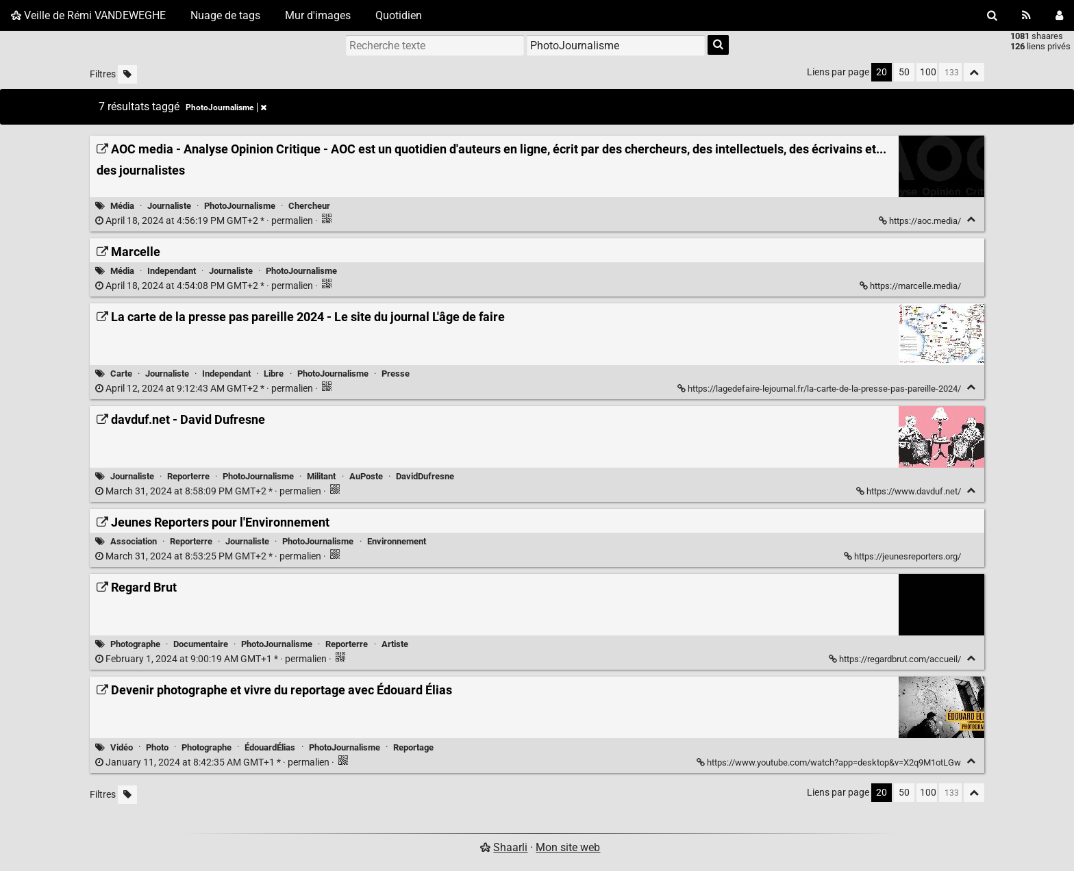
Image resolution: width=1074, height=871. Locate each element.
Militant (321, 476)
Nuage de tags (225, 15)
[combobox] (616, 45)
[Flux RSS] (1026, 15)
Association (133, 541)
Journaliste (169, 206)
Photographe (135, 644)
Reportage (413, 747)
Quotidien (398, 15)
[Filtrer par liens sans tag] (127, 74)
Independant (171, 271)
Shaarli (510, 847)
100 (928, 72)
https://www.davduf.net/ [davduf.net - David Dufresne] (909, 491)
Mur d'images (318, 15)
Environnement (396, 541)
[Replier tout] (974, 72)
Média (122, 206)
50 (904, 72)
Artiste (395, 644)
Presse (396, 373)
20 (881, 72)
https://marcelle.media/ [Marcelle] (911, 286)
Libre (274, 373)
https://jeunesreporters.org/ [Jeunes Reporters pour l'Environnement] (903, 556)
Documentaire (200, 644)
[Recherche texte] (435, 45)
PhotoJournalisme (239, 206)
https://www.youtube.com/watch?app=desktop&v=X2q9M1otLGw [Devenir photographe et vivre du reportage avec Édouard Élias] (830, 762)
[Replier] (971, 219)
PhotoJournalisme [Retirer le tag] (226, 107)
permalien (205, 221)
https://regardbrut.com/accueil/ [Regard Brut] (896, 659)
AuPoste (366, 476)
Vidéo (121, 747)
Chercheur (309, 206)
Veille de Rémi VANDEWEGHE (88, 15)
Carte (121, 373)
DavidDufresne (425, 476)
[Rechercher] (992, 15)
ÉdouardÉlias (270, 747)
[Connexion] (1059, 15)
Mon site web (568, 847)
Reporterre (188, 476)
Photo (157, 747)
